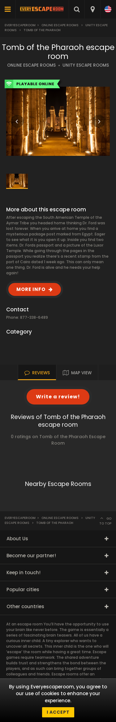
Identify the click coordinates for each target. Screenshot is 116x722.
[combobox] (92, 9)
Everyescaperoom (20, 25)
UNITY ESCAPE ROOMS (85, 65)
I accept (58, 712)
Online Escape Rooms (60, 25)
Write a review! (58, 396)
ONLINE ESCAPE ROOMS (31, 65)
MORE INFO (30, 289)
